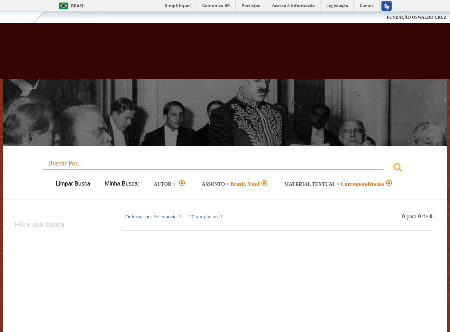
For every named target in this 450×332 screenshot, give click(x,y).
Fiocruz (21, 17)
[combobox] (225, 168)
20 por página (206, 216)
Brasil (78, 6)
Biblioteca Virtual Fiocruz (196, 54)
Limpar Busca (73, 184)
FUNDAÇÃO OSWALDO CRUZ (416, 17)
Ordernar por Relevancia (153, 216)
